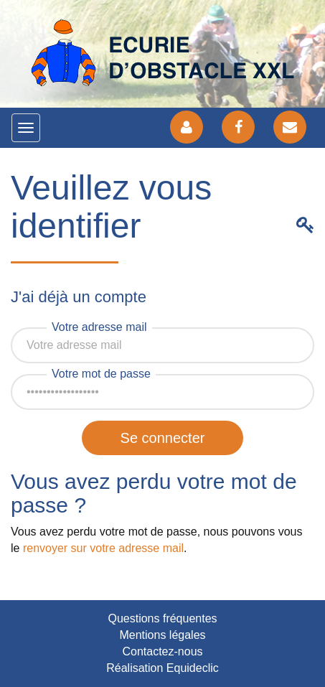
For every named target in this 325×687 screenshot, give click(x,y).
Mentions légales (162, 635)
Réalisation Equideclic (162, 668)
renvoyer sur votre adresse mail (103, 548)
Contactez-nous (162, 651)
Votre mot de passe (101, 374)
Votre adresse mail (99, 327)
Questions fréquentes (162, 618)
